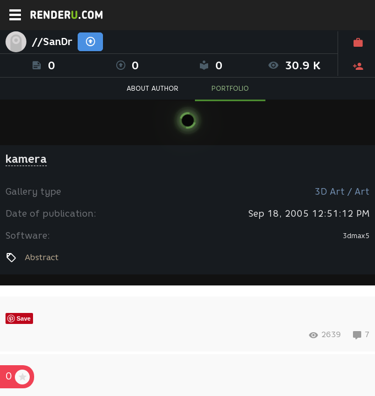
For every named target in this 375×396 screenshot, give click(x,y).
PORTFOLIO (230, 88)
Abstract (41, 257)
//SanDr (52, 42)
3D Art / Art (341, 191)
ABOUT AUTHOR (152, 88)
